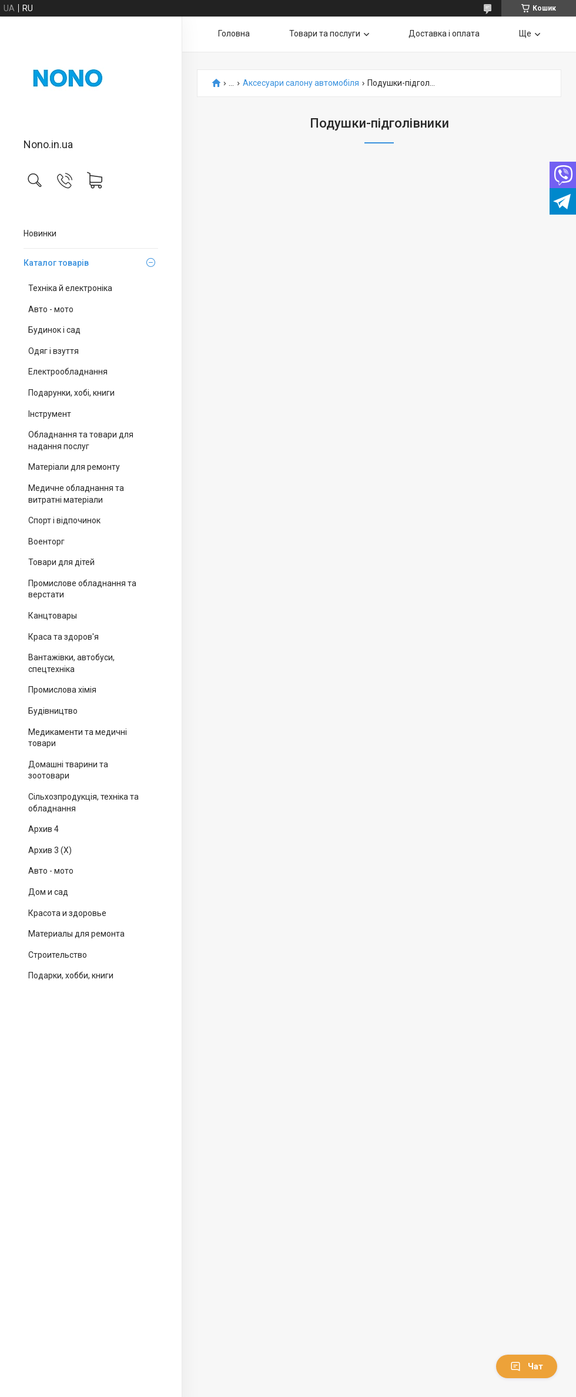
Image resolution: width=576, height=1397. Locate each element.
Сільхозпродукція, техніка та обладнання (83, 802)
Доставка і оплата (444, 33)
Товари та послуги (324, 33)
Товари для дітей (61, 562)
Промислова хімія (62, 689)
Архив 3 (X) (50, 850)
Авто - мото (50, 309)
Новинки (40, 233)
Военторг (46, 541)
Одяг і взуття (53, 351)
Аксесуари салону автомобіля (301, 83)
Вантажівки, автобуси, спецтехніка (71, 663)
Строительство (57, 955)
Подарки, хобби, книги (70, 975)
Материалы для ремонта (76, 933)
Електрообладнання (68, 371)
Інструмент (49, 414)
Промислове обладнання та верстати (82, 589)
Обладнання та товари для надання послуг (80, 440)
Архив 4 (43, 829)
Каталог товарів (56, 263)
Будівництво (53, 711)
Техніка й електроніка (70, 288)
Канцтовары (52, 615)
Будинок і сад (54, 330)
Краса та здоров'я (63, 636)
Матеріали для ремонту (74, 467)
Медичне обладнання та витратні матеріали (76, 493)
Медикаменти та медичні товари (77, 737)
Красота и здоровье (67, 913)
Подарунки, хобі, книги (71, 392)
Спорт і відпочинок (64, 520)
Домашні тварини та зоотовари (68, 770)
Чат (526, 1366)
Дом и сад (48, 892)
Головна (234, 33)
